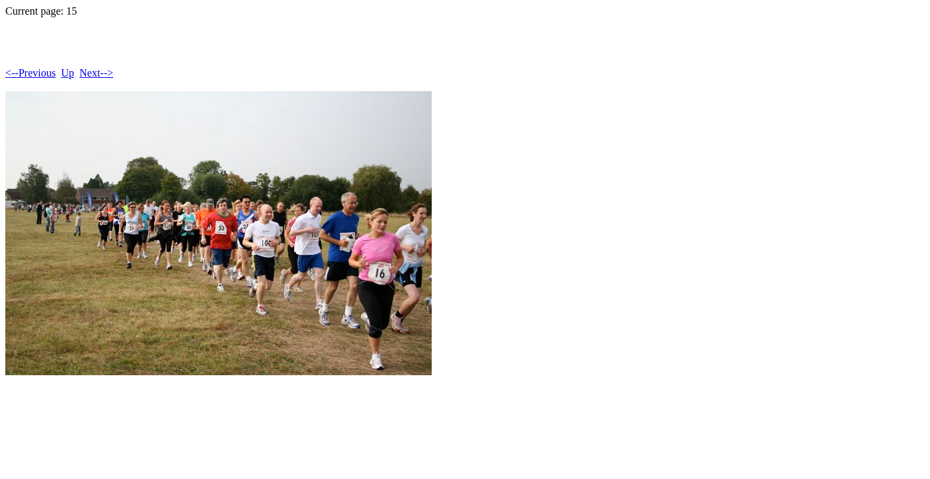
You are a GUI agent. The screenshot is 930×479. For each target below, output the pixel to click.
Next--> (96, 73)
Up (68, 73)
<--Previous (30, 73)
